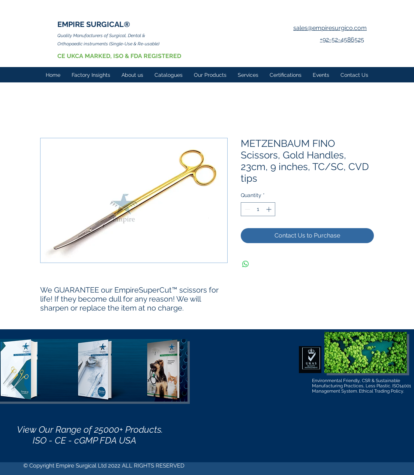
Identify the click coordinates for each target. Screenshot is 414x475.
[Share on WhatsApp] (245, 264)
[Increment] (269, 209)
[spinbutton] (258, 209)
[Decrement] (246, 209)
